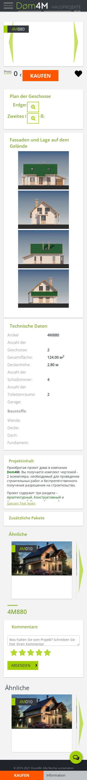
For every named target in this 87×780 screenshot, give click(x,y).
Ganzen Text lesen (21, 503)
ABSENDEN (20, 665)
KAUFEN (40, 75)
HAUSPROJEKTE (66, 7)
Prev (11, 42)
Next (76, 42)
